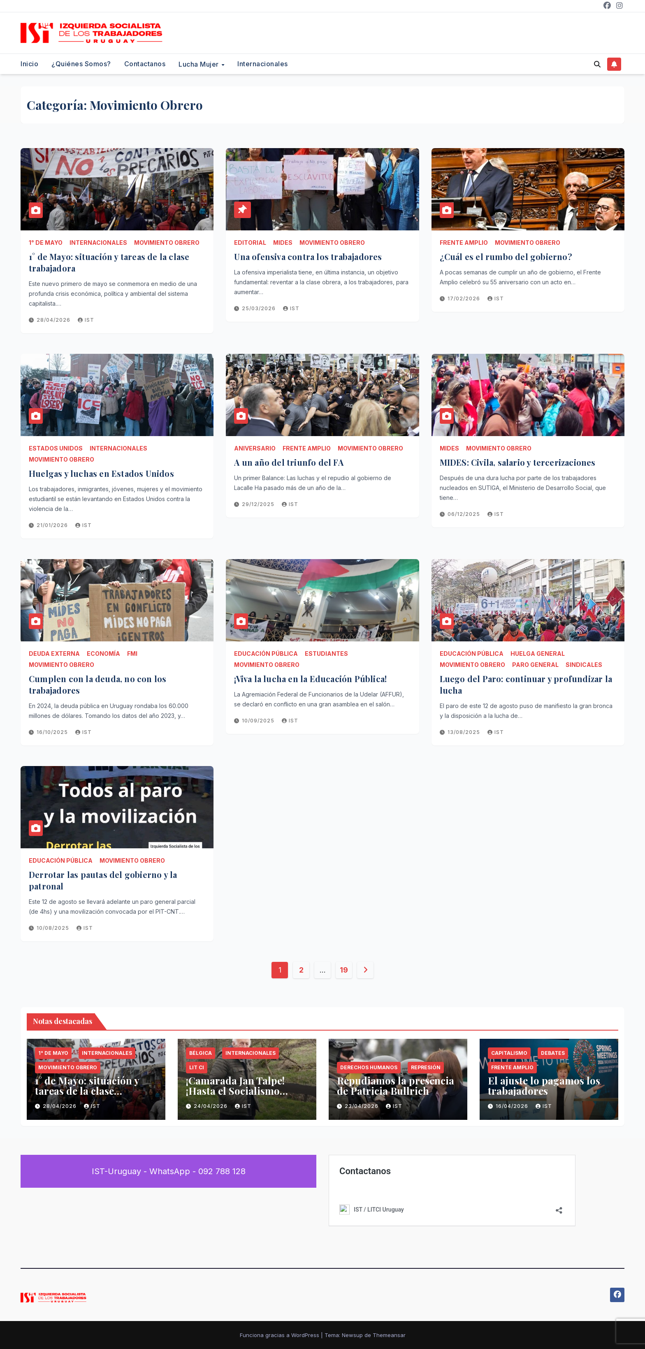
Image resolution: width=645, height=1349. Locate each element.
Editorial (250, 242)
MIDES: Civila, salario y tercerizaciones (518, 462)
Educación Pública (266, 653)
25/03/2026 (259, 308)
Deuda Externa (54, 653)
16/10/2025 (53, 732)
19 (344, 970)
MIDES (282, 242)
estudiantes (326, 653)
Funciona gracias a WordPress (280, 1335)
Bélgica (200, 1053)
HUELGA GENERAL (537, 653)
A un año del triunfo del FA (288, 462)
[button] (597, 64)
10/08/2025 (54, 928)
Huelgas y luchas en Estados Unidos (101, 473)
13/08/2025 (465, 732)
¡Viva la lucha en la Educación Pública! (310, 678)
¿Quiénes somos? (81, 64)
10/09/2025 (259, 720)
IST (86, 320)
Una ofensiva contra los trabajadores (308, 256)
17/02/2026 (465, 298)
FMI (132, 653)
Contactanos (145, 64)
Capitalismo (509, 1053)
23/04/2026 (362, 1106)
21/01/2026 (53, 525)
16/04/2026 (513, 1106)
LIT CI (196, 1067)
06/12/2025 (465, 514)
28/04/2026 (54, 320)
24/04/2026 (211, 1106)
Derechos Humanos (368, 1067)
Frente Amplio (464, 242)
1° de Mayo (46, 242)
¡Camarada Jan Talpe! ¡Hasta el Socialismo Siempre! (235, 1091)
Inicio (29, 64)
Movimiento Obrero (167, 242)
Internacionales (262, 64)
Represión (426, 1067)
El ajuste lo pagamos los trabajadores (544, 1085)
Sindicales (584, 664)
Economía (103, 653)
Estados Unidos (56, 448)
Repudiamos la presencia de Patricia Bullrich (395, 1085)
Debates (553, 1053)
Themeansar (389, 1335)
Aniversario (255, 448)
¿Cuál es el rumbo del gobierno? (506, 256)
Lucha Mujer (199, 64)
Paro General (535, 664)
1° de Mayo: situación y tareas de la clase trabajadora (87, 1091)
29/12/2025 (259, 504)
